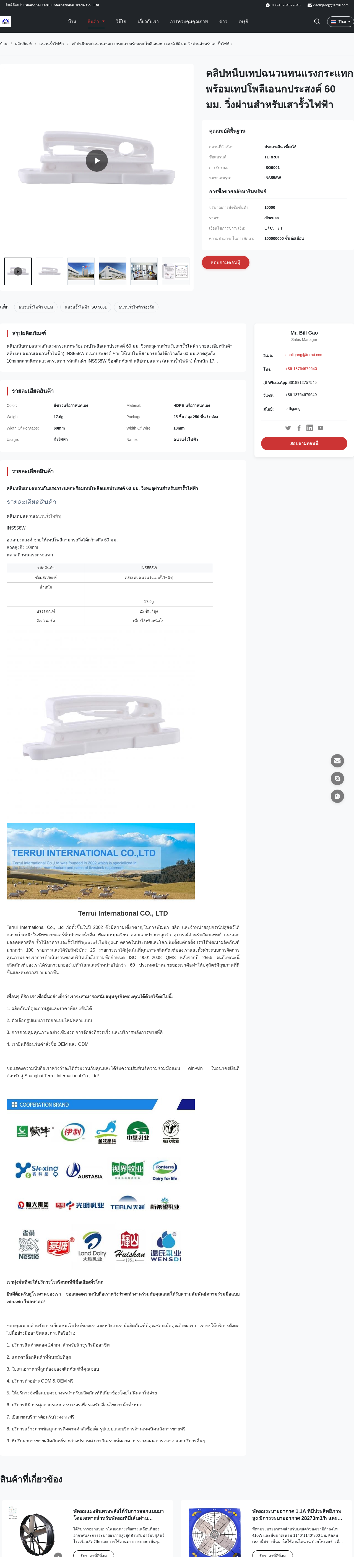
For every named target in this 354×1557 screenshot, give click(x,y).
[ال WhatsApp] (337, 796)
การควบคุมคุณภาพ (189, 21)
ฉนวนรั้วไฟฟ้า (51, 44)
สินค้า (94, 21)
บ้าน (72, 21)
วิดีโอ (121, 21)
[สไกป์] (337, 778)
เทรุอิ (243, 21)
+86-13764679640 (301, 368)
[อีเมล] (337, 760)
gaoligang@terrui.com (330, 5)
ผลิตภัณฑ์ (23, 44)
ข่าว (223, 21)
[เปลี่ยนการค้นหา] (317, 22)
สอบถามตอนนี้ (304, 443)
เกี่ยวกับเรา (148, 21)
